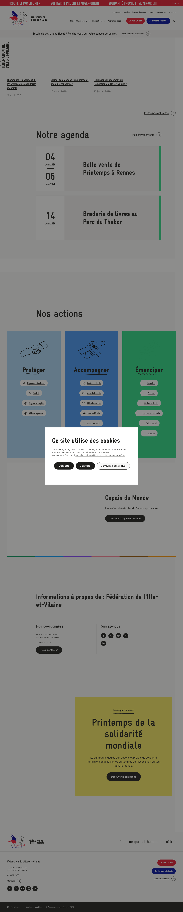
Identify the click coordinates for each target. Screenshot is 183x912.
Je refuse (85, 465)
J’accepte (64, 465)
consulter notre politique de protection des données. (100, 455)
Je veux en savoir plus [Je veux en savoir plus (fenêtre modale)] (113, 465)
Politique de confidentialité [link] (91, 472)
